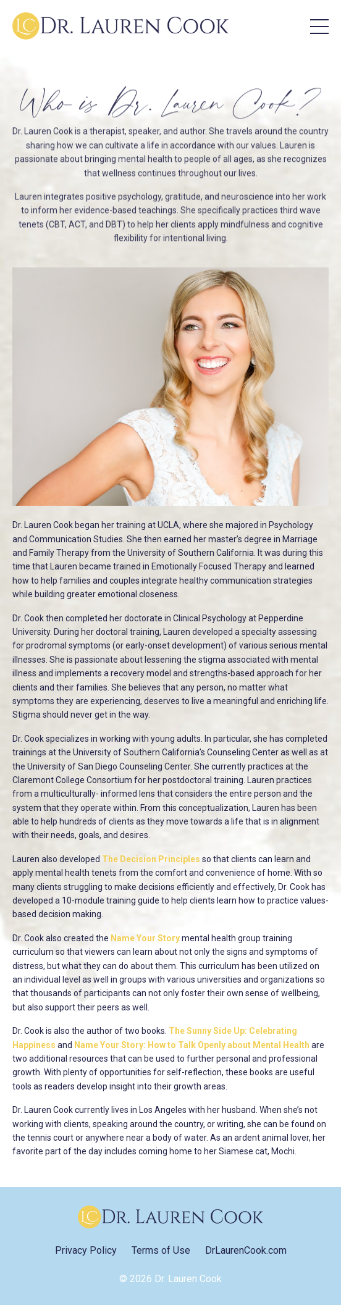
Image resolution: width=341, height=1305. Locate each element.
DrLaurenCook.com (246, 1250)
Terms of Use (161, 1250)
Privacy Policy (86, 1250)
